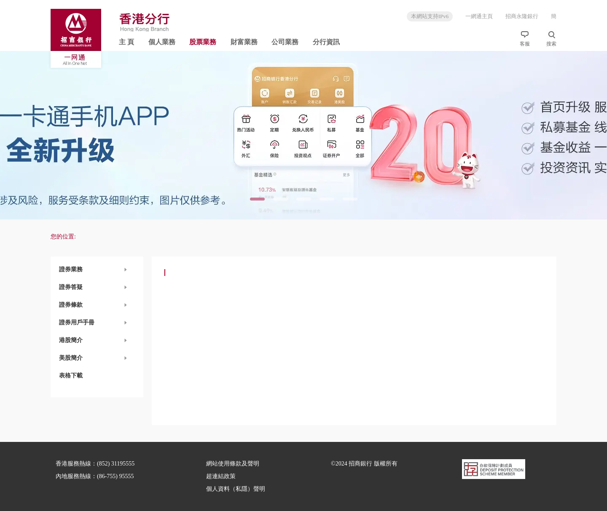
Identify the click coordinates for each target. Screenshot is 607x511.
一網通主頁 (479, 16)
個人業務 (161, 41)
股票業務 (202, 41)
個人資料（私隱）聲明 (235, 489)
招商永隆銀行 (521, 16)
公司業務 (284, 41)
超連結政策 (221, 476)
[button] (97, 269)
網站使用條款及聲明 (232, 463)
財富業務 (244, 41)
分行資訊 (326, 41)
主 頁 (126, 41)
